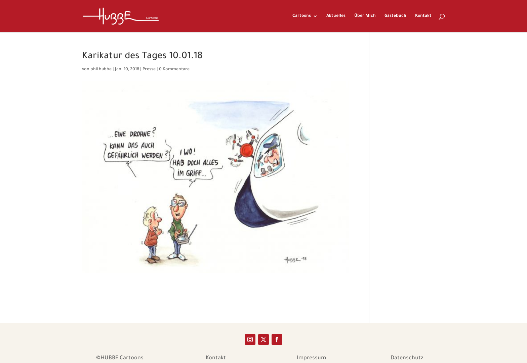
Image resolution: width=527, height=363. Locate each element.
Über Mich (365, 16)
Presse (149, 69)
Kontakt (423, 16)
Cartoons (301, 16)
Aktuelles (336, 16)
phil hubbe (101, 69)
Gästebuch (395, 16)
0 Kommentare (174, 69)
